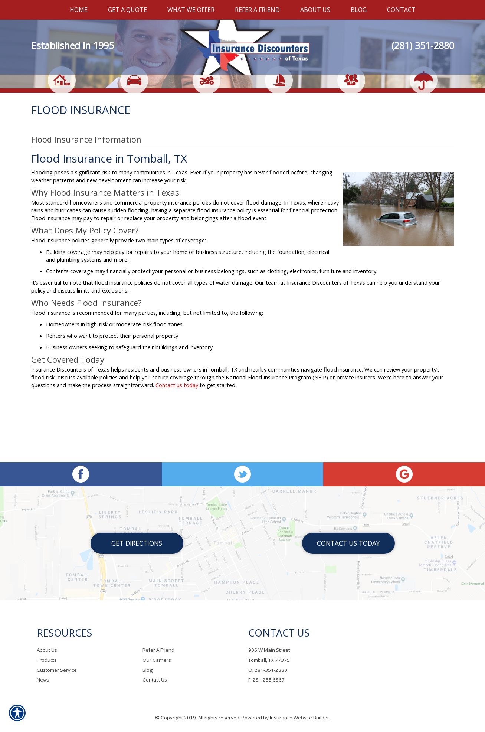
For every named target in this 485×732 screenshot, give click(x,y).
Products (47, 660)
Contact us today (176, 447)
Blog (147, 670)
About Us (47, 650)
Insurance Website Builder (299, 718)
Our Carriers (156, 660)
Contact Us (154, 680)
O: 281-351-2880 (267, 670)
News (43, 680)
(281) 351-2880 (422, 45)
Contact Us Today (348, 543)
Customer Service (57, 670)
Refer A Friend (158, 650)
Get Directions (136, 543)
